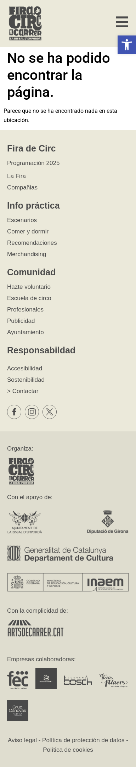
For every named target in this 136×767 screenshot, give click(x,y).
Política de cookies (68, 749)
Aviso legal (22, 740)
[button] (127, 44)
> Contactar (22, 391)
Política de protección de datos (83, 740)
